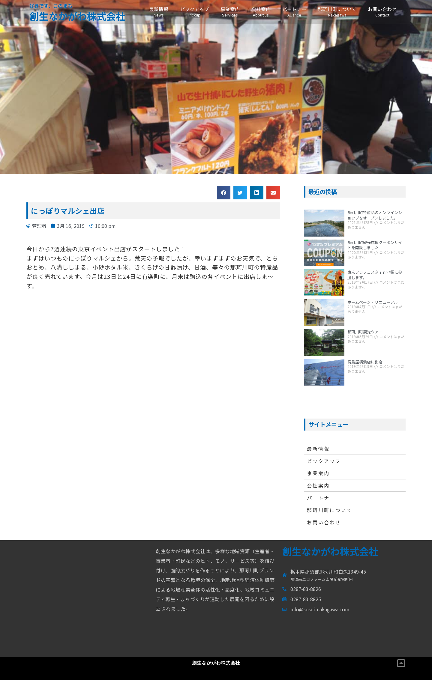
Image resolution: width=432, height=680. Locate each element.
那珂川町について (337, 11)
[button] (223, 192)
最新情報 (158, 11)
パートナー (294, 11)
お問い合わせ (382, 11)
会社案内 (260, 11)
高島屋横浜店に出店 (364, 362)
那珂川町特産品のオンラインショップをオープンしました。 (374, 215)
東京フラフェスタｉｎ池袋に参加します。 (374, 274)
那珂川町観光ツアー (364, 332)
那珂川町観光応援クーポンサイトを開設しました (374, 245)
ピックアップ (194, 11)
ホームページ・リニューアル (372, 302)
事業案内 (230, 11)
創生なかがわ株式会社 (77, 16)
